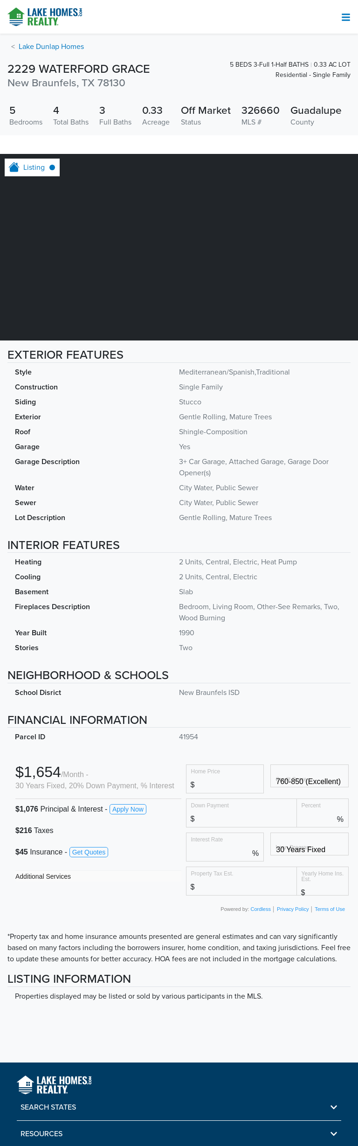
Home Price (205, 771)
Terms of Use (330, 909)
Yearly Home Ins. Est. (323, 876)
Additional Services (43, 876)
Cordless (261, 909)
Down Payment (210, 805)
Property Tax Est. (212, 873)
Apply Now (128, 809)
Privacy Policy (293, 909)
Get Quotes (89, 852)
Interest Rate (207, 839)
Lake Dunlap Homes (51, 46)
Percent (311, 805)
